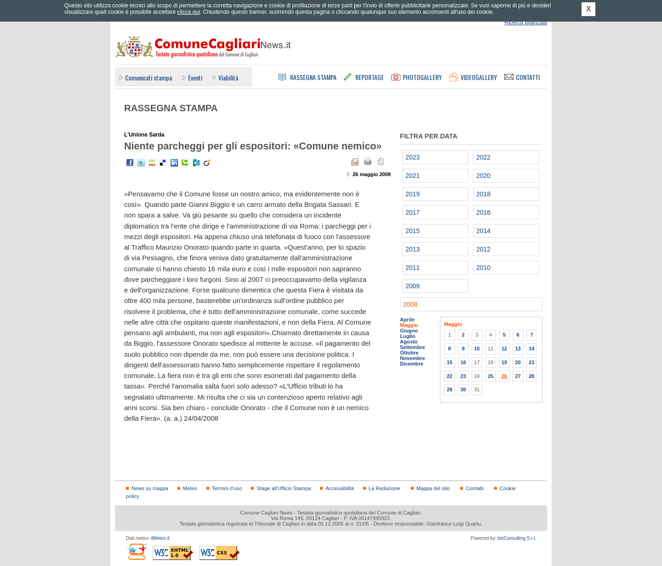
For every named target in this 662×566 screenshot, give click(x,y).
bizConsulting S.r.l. (517, 538)
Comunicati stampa (148, 77)
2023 (412, 157)
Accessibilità (339, 488)
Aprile (407, 319)
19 (504, 362)
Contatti (474, 488)
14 (531, 348)
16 (463, 362)
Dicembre (411, 363)
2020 (483, 175)
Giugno (409, 330)
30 (463, 389)
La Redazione (384, 488)
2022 (483, 157)
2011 (412, 267)
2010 (483, 267)
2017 (412, 212)
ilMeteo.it (160, 538)
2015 (412, 230)
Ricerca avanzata (525, 22)
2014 (483, 230)
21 (531, 362)
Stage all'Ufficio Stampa (284, 488)
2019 (412, 194)
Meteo (190, 488)
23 (463, 376)
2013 (412, 249)
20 (517, 362)
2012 (483, 249)
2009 (412, 286)
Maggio (409, 325)
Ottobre (409, 352)
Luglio (407, 336)
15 (449, 362)
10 (476, 348)
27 (517, 376)
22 (449, 376)
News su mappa (149, 488)
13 (517, 348)
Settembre (412, 347)
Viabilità (228, 77)
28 (531, 376)
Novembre (412, 358)
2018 (483, 194)
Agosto (408, 341)
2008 (410, 304)
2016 (483, 212)
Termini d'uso (227, 488)
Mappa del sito (433, 488)
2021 (412, 175)
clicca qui (188, 12)
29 (449, 389)
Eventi (195, 77)
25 (490, 376)
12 (504, 348)
